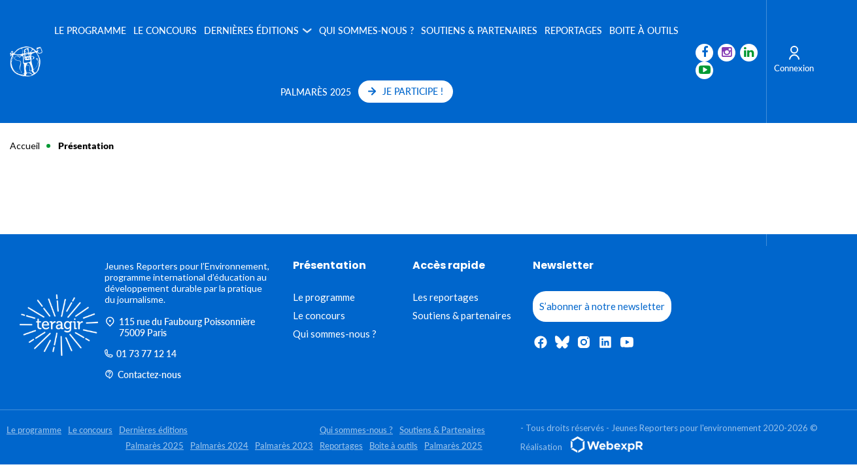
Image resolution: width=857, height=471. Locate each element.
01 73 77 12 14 (140, 353)
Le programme (91, 30)
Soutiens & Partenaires (480, 30)
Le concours (165, 30)
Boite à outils (644, 30)
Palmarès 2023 (284, 445)
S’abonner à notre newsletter (602, 306)
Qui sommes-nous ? (367, 30)
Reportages (574, 30)
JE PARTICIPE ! (405, 91)
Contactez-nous (143, 374)
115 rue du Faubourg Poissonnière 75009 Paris (180, 327)
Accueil (25, 145)
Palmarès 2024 (219, 445)
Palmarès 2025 (315, 91)
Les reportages (445, 297)
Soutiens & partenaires (461, 315)
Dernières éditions (252, 30)
